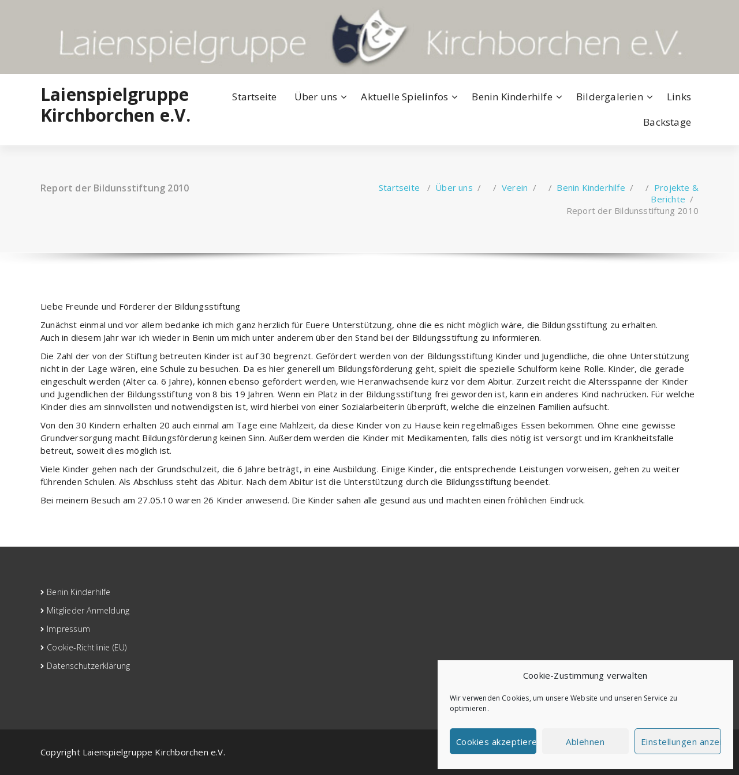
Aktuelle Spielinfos (404, 96)
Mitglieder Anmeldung (88, 610)
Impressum (68, 628)
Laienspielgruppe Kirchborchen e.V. (115, 105)
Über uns (316, 96)
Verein (515, 187)
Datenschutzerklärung (88, 665)
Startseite (254, 96)
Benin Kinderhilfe (512, 96)
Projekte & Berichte (675, 193)
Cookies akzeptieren (496, 741)
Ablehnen (585, 741)
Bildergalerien (609, 96)
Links (679, 96)
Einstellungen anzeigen (681, 741)
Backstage (667, 122)
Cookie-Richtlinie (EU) (86, 647)
